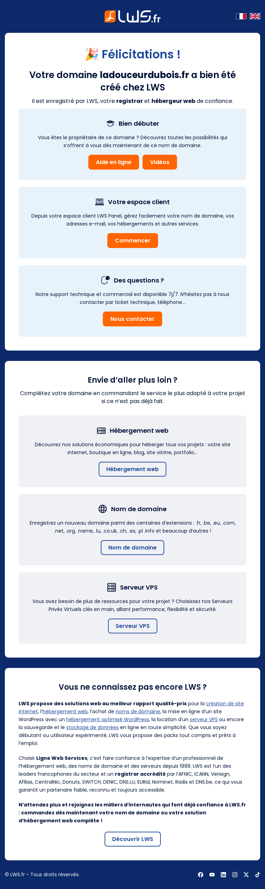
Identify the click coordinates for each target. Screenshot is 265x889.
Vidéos (159, 162)
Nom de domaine (132, 548)
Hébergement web (132, 469)
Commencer (132, 241)
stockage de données (92, 727)
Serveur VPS (133, 626)
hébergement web (65, 711)
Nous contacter (132, 319)
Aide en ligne (113, 162)
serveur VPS (204, 719)
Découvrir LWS (132, 839)
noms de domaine (138, 711)
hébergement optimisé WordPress (107, 719)
